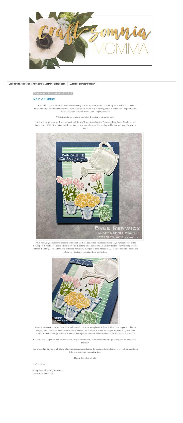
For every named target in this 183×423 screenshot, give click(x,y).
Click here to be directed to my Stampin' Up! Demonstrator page (37, 84)
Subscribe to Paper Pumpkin (82, 84)
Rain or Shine (44, 99)
